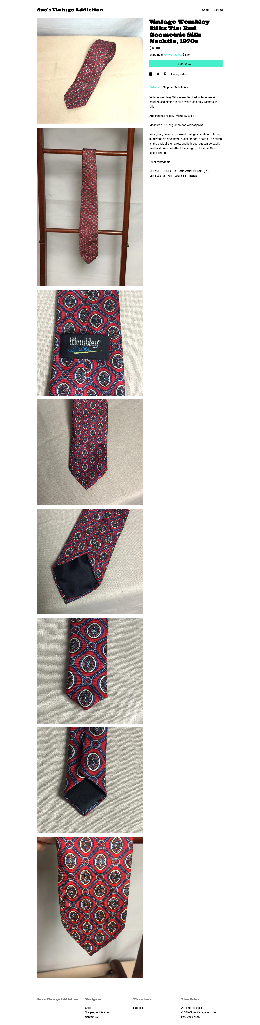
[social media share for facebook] (151, 74)
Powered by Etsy (190, 1016)
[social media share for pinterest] (165, 74)
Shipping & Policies (175, 87)
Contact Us (91, 1016)
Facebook (138, 1007)
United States (172, 54)
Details (154, 87)
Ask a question (179, 74)
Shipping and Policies (97, 1012)
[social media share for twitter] (158, 74)
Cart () (218, 10)
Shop (205, 10)
